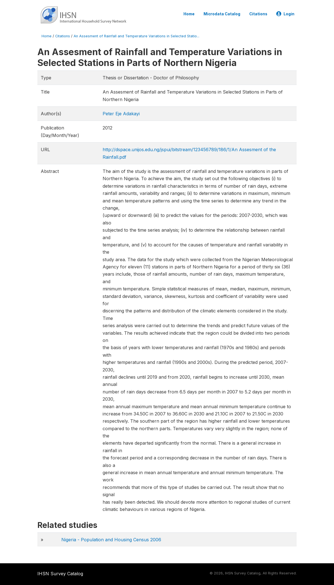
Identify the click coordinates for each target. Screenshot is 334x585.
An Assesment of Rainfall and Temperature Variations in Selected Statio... (136, 36)
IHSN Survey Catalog (60, 573)
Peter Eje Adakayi (121, 113)
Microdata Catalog (222, 14)
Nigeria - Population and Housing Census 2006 (111, 539)
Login (285, 14)
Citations (258, 14)
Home (189, 14)
